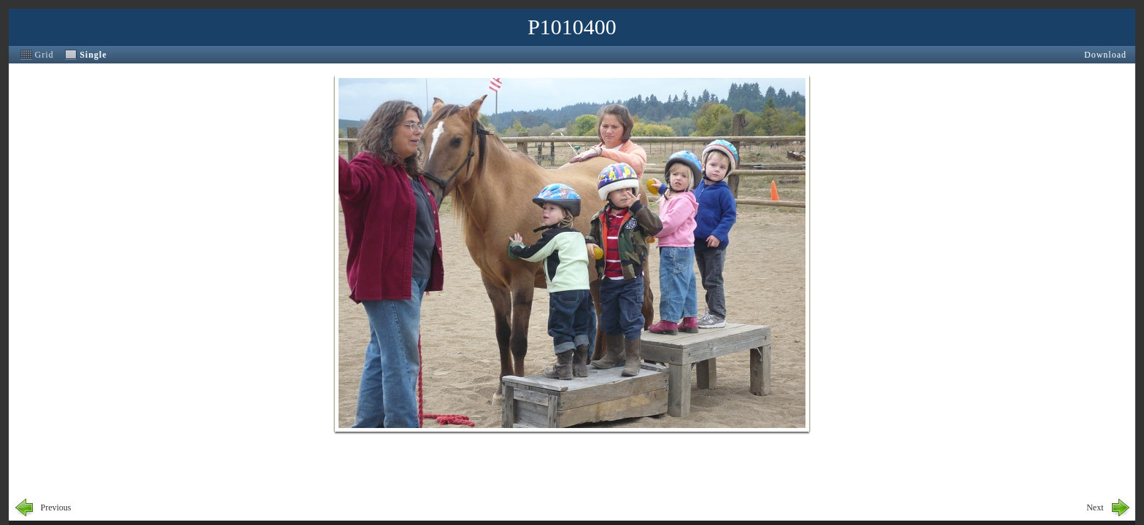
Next (1094, 507)
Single (93, 55)
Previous (56, 507)
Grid (44, 55)
